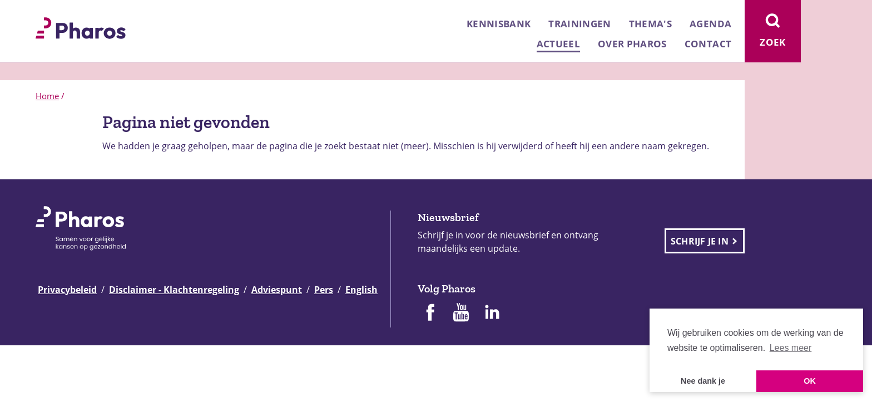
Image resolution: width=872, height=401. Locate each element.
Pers (323, 289)
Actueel (558, 43)
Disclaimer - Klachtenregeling (174, 289)
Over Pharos (632, 43)
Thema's (650, 23)
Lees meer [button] (791, 348)
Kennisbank (499, 23)
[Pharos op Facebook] (430, 313)
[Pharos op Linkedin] (492, 313)
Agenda (710, 23)
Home (47, 95)
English (361, 289)
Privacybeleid (67, 289)
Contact (708, 43)
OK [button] (810, 380)
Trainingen (579, 23)
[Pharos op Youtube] (461, 313)
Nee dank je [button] (703, 380)
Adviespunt (276, 289)
